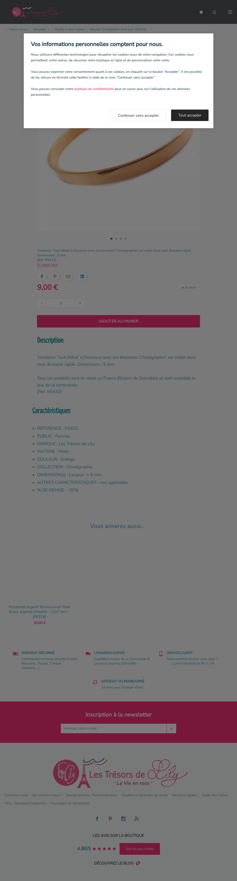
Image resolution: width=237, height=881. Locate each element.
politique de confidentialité (94, 89)
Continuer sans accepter (138, 115)
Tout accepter (189, 115)
